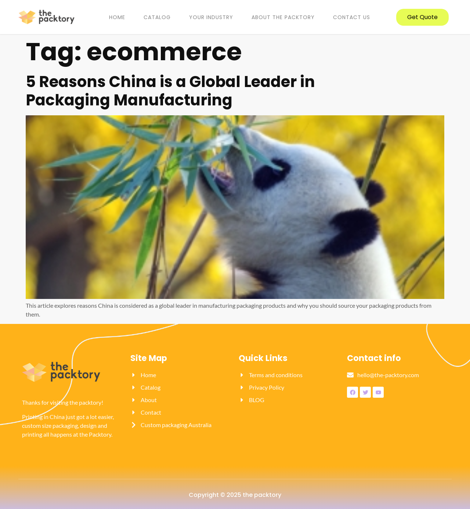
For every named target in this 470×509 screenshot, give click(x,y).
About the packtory (283, 17)
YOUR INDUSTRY (211, 17)
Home (117, 17)
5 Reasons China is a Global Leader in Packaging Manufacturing (170, 91)
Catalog (157, 17)
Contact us (351, 17)
